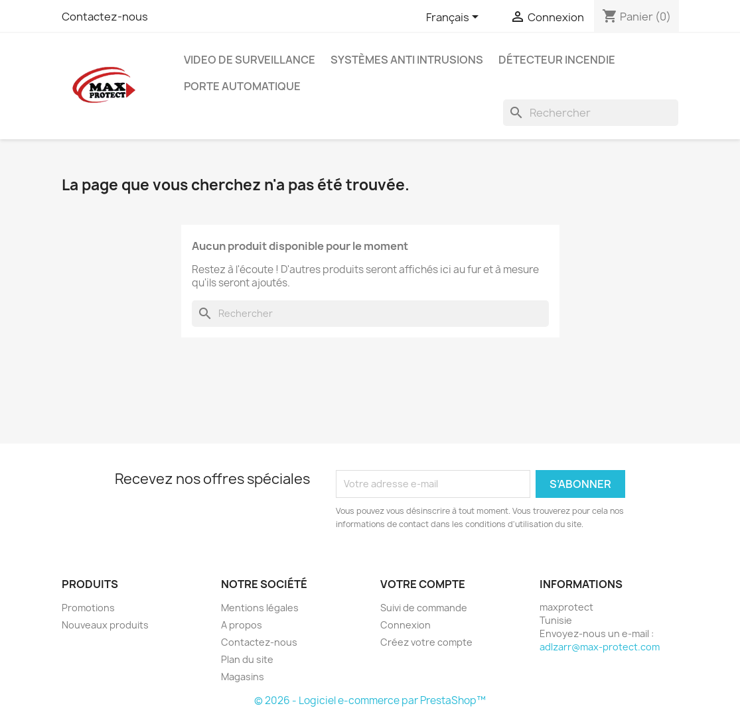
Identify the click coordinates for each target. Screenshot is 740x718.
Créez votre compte (426, 642)
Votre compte (422, 584)
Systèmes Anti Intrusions (407, 59)
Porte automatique (242, 86)
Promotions (88, 607)
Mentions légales (260, 607)
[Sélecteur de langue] (454, 18)
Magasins (242, 676)
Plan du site (247, 659)
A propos (241, 625)
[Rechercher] (590, 112)
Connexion (405, 625)
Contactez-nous (105, 16)
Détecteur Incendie (556, 59)
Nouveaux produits (105, 625)
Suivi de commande (423, 607)
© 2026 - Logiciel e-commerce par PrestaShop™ (370, 700)
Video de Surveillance (249, 59)
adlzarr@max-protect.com (600, 646)
